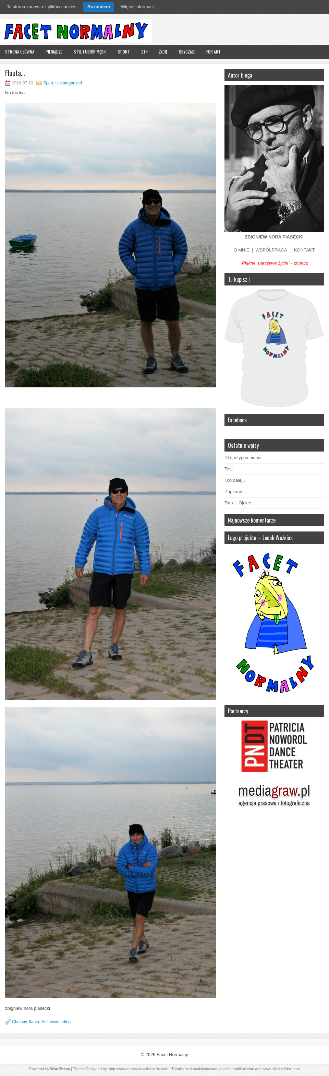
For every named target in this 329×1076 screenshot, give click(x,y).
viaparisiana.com (203, 1069)
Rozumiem (98, 6)
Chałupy (19, 1021)
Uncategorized (69, 83)
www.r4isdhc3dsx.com (281, 1069)
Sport (124, 52)
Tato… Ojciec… (239, 502)
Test (228, 468)
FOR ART (213, 52)
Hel (44, 1021)
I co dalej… (235, 480)
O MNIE (241, 250)
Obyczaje (187, 52)
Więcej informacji (138, 6)
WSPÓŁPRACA (271, 250)
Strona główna (19, 52)
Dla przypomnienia (242, 457)
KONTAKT (304, 250)
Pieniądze (54, 52)
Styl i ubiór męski (90, 52)
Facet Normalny (172, 1054)
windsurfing (60, 1021)
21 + (144, 52)
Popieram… (236, 491)
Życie (163, 52)
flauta (34, 1021)
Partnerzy (238, 711)
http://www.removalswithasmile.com (139, 1069)
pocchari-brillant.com (236, 1069)
